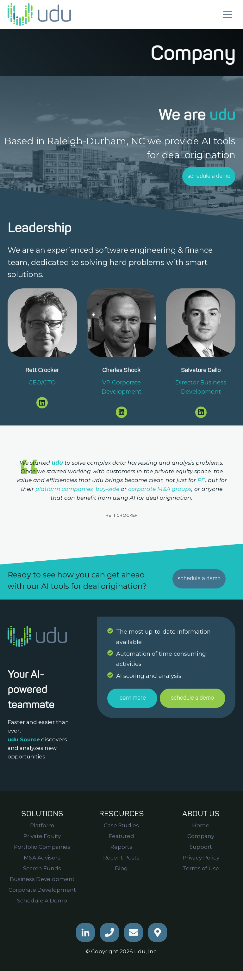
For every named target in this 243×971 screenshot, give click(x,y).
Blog (121, 868)
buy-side (107, 489)
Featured (121, 836)
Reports (121, 847)
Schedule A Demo (42, 900)
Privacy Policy (201, 857)
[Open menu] (227, 14)
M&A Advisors (42, 857)
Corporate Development (42, 890)
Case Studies (121, 825)
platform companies (64, 489)
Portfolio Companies (42, 847)
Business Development (42, 879)
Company (200, 836)
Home (200, 825)
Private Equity (42, 836)
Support (201, 847)
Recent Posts (121, 857)
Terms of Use (201, 868)
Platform (42, 825)
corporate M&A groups (159, 489)
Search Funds (42, 868)
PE (201, 480)
